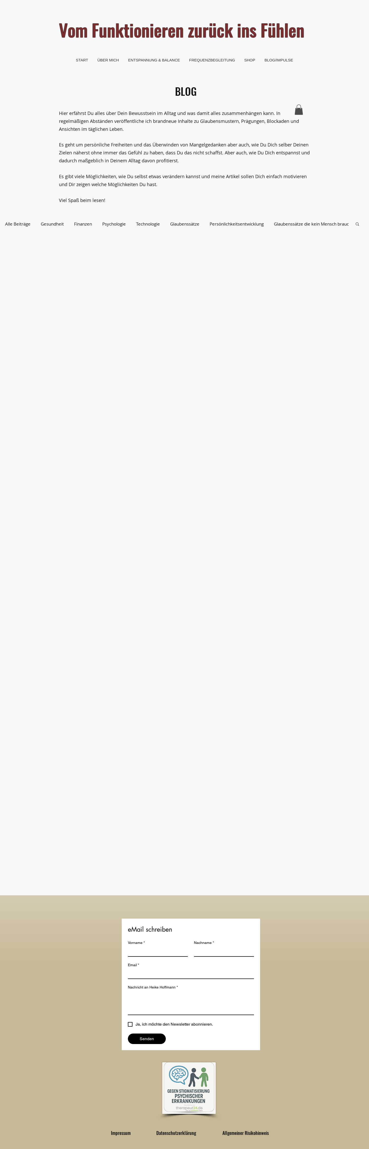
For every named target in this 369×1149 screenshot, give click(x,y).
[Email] (189, 973)
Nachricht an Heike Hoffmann (153, 987)
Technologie (148, 224)
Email (133, 965)
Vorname (136, 943)
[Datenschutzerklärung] (176, 1132)
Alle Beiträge (17, 224)
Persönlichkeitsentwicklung (237, 224)
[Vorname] (156, 951)
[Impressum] (120, 1132)
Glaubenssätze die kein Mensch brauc (311, 224)
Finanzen (83, 224)
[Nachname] (222, 951)
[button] (298, 109)
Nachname (204, 943)
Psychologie (114, 224)
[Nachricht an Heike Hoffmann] (191, 1003)
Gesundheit (52, 224)
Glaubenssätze (184, 224)
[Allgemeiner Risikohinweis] (245, 1132)
